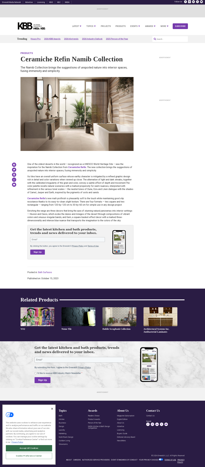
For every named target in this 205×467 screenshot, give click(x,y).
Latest (75, 26)
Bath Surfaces (45, 272)
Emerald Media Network (11, 2)
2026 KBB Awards (52, 39)
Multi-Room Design (66, 437)
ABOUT (69, 460)
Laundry (62, 430)
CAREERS (77, 460)
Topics (89, 26)
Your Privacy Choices (148, 460)
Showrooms (63, 444)
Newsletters (121, 441)
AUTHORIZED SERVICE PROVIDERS (96, 460)
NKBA (67, 2)
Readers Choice (93, 416)
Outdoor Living (64, 441)
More (163, 26)
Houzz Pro (36, 39)
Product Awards (94, 419)
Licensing (41, 2)
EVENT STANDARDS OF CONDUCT (124, 460)
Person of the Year (94, 423)
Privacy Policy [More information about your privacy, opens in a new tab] (17, 442)
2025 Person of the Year (117, 39)
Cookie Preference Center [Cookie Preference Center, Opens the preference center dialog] (29, 456)
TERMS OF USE (170, 460)
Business (62, 423)
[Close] (52, 409)
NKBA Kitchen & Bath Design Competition (99, 427)
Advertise (29, 2)
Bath (60, 416)
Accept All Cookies (29, 448)
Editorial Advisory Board (126, 437)
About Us (120, 423)
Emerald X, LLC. (163, 456)
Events (134, 26)
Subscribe (180, 26)
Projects (106, 26)
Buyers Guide (122, 434)
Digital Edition (122, 419)
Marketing (62, 434)
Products (120, 26)
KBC (59, 2)
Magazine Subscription (125, 416)
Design (61, 426)
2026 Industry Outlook (92, 39)
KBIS (51, 2)
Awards (149, 26)
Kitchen (61, 419)
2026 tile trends (71, 39)
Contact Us (150, 416)
